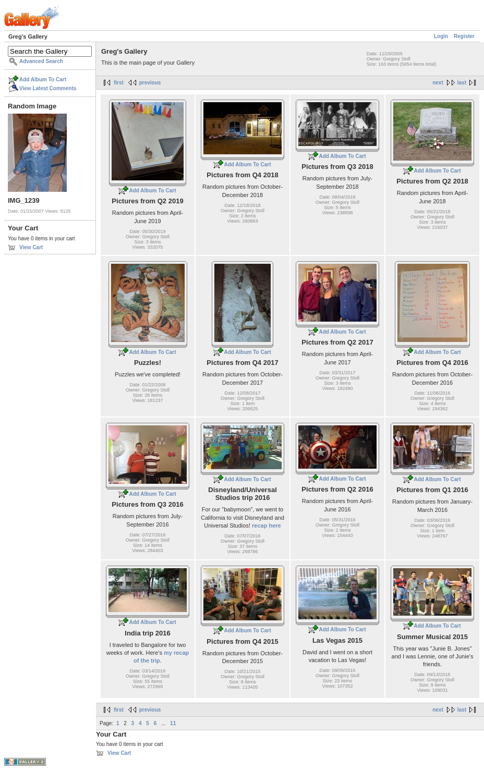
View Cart (31, 247)
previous (150, 82)
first (119, 82)
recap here (266, 525)
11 (173, 723)
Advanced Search (41, 61)
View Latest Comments (47, 88)
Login (441, 36)
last (461, 82)
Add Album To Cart (42, 79)
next (437, 82)
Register (464, 36)
